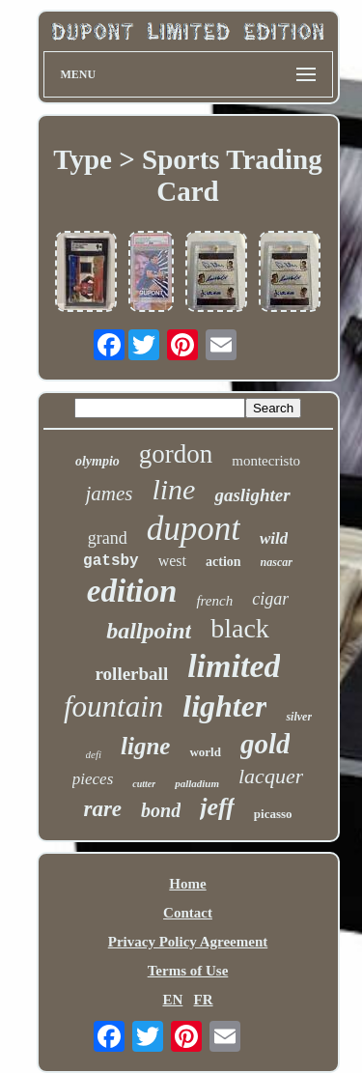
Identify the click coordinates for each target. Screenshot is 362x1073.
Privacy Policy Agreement (188, 941)
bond (161, 810)
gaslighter (252, 495)
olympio (97, 461)
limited (233, 666)
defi (94, 754)
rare (102, 809)
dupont (193, 529)
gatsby (111, 561)
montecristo (266, 460)
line (173, 489)
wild (274, 538)
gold (265, 743)
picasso (273, 813)
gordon (176, 453)
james (108, 493)
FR (203, 999)
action (223, 561)
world (205, 752)
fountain (113, 706)
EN (172, 999)
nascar (276, 562)
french (214, 600)
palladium (197, 783)
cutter (143, 783)
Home (187, 883)
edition (132, 591)
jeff (217, 807)
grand (107, 538)
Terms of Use (188, 970)
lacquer (270, 776)
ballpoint (148, 630)
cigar (270, 598)
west (172, 560)
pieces (92, 779)
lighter (224, 706)
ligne (145, 746)
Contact (187, 912)
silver (299, 716)
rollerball (132, 674)
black (239, 628)
